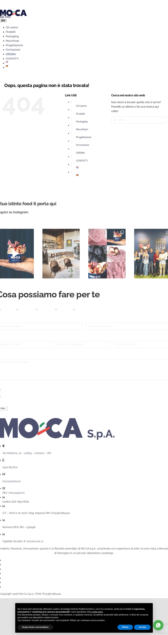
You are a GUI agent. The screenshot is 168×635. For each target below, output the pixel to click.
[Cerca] (114, 120)
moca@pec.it (17, 494)
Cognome (91, 321)
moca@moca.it (11, 482)
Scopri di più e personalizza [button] (35, 627)
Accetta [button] (142, 627)
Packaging (81, 121)
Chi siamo (81, 106)
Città (117, 340)
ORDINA (80, 152)
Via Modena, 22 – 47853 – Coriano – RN (26, 454)
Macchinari (82, 129)
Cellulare (62, 340)
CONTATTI (82, 160)
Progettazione (83, 137)
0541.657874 (10, 468)
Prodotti (80, 113)
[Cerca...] (138, 120)
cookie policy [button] (97, 612)
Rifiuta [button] (125, 627)
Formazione (82, 145)
